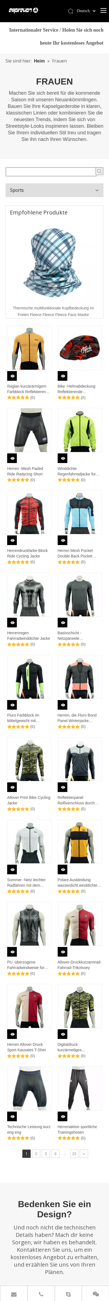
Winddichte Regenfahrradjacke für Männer (77, 471)
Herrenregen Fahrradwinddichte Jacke (28, 636)
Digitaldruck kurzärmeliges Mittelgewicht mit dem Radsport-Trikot (76, 1047)
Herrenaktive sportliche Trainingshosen (77, 1129)
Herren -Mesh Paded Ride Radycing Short (25, 471)
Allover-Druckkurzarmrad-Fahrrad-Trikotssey (80, 965)
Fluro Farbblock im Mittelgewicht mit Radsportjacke (23, 718)
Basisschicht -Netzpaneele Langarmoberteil (72, 636)
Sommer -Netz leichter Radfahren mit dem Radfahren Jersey (26, 883)
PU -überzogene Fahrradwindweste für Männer (25, 965)
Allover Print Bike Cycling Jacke (28, 800)
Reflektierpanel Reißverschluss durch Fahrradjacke (76, 800)
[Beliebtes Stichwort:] (99, 171)
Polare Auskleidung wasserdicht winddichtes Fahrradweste (78, 883)
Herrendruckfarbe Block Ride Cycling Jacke (27, 553)
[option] (53, 269)
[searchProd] (51, 171)
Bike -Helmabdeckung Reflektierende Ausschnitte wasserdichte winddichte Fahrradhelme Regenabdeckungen (79, 389)
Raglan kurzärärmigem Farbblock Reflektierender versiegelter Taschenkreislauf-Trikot (29, 389)
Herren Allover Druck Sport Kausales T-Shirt (26, 1047)
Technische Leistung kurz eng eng (28, 1129)
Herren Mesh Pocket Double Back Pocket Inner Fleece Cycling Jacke (75, 553)
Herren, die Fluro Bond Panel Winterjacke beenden (77, 718)
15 (74, 1154)
